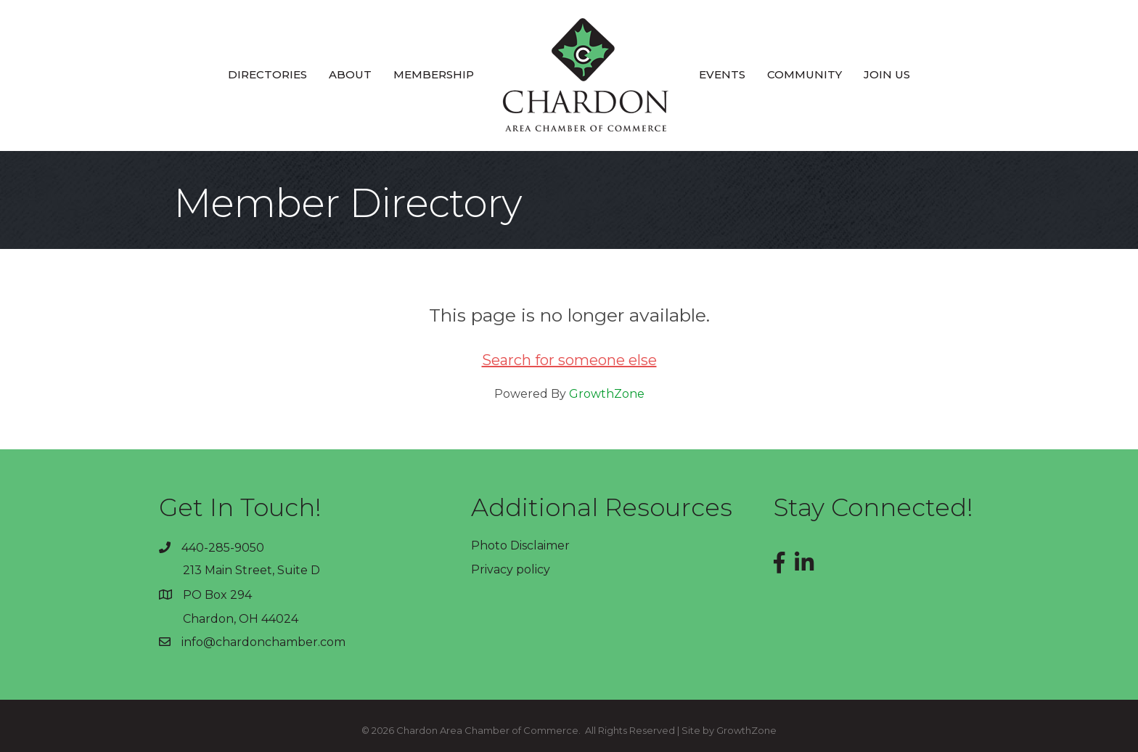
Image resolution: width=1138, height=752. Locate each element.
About (350, 74)
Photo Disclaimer (520, 545)
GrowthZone (606, 394)
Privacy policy (510, 569)
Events (722, 74)
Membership (433, 74)
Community (804, 74)
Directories (267, 74)
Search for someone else (569, 360)
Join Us (887, 74)
